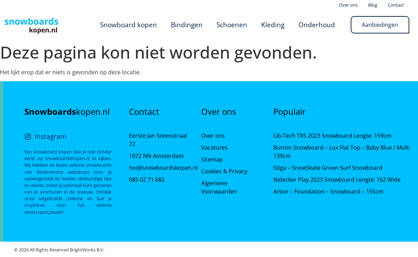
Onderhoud (316, 24)
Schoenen (231, 24)
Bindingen (187, 24)
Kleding (272, 24)
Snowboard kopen (128, 24)
